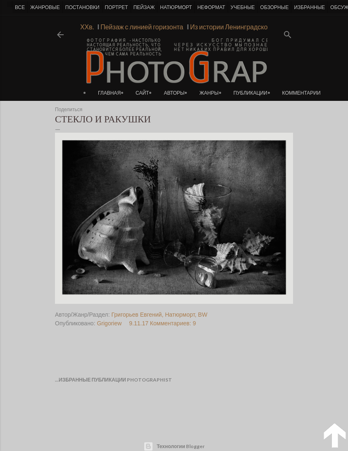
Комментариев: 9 (173, 323)
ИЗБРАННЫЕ (309, 7)
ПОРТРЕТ (116, 7)
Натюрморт (180, 314)
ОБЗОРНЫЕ (274, 7)
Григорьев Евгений (137, 314)
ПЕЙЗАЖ (144, 7)
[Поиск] (287, 32)
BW (202, 314)
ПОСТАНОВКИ (82, 7)
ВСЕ (20, 7)
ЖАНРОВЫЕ (45, 7)
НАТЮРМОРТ (176, 7)
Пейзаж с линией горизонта (139, 27)
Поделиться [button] (68, 109)
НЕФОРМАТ (211, 7)
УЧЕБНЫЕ (243, 7)
